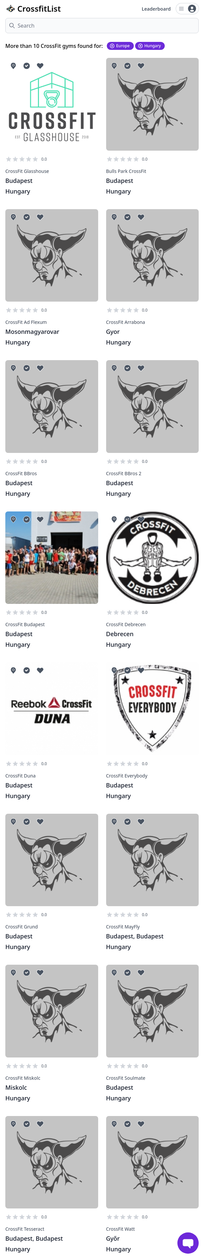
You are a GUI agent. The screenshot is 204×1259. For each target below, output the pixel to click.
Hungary (149, 46)
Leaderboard (156, 9)
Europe (119, 46)
